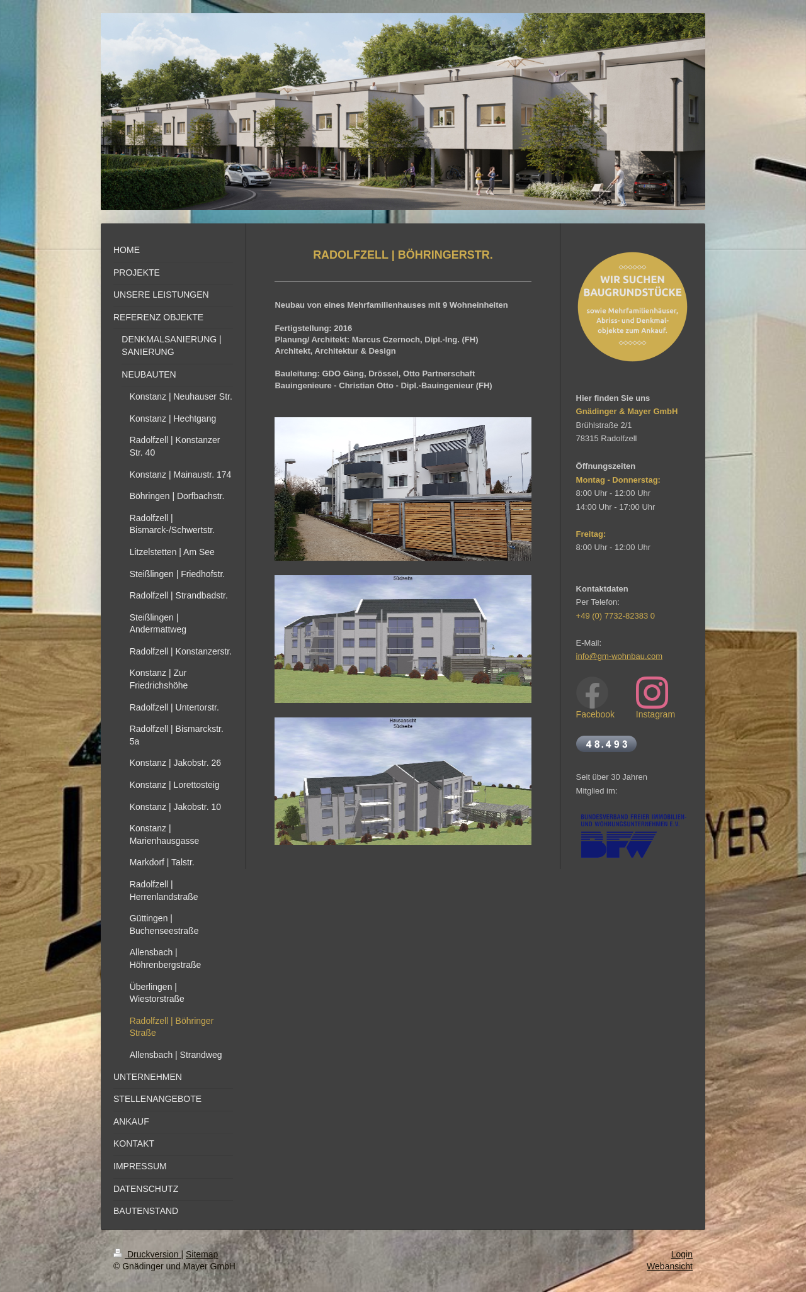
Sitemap (202, 1254)
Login (682, 1254)
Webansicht (670, 1266)
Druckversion (147, 1254)
